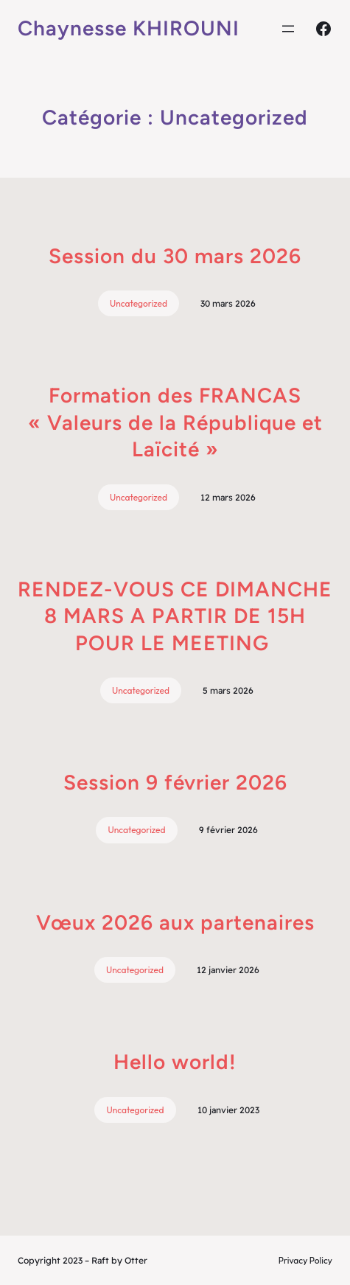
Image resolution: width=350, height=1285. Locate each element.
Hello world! (175, 1061)
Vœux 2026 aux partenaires (175, 922)
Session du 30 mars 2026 (175, 255)
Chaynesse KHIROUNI (128, 28)
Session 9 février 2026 (175, 782)
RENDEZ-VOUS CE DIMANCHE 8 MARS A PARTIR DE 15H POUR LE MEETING (175, 616)
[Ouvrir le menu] (288, 29)
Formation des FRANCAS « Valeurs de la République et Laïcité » (175, 422)
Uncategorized (138, 303)
